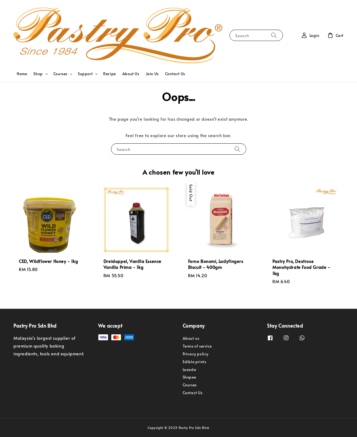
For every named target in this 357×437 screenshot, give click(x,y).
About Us (130, 73)
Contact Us (175, 73)
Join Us (152, 73)
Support (85, 73)
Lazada (189, 369)
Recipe (109, 73)
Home (22, 73)
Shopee (189, 377)
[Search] (274, 35)
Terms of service (197, 346)
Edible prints (194, 361)
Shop (38, 73)
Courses (60, 73)
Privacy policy (196, 353)
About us (191, 338)
